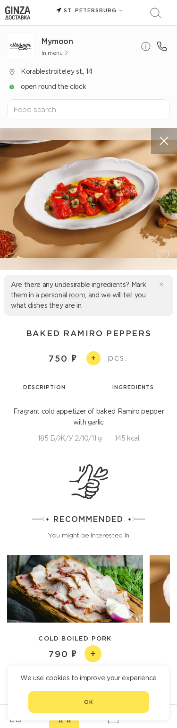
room (77, 295)
